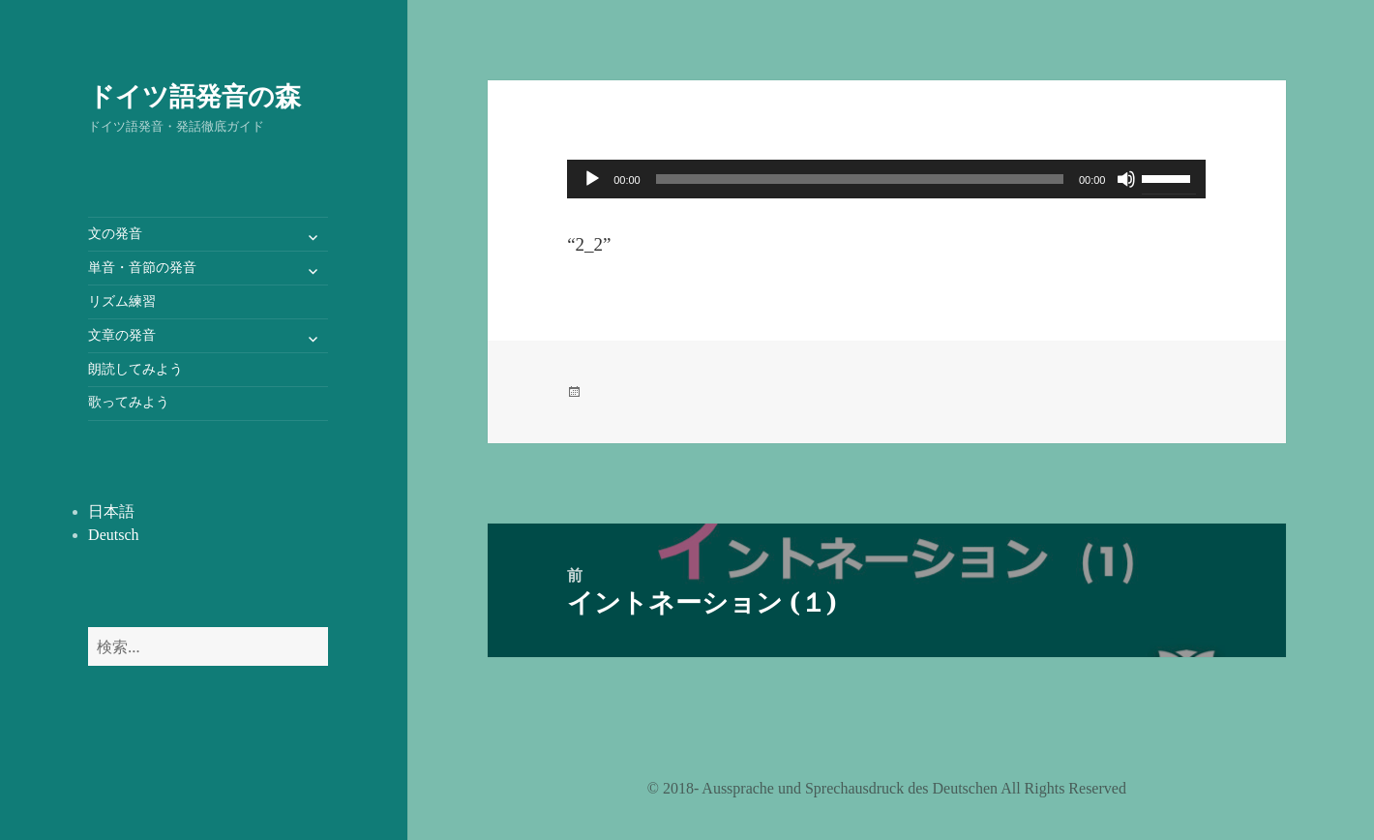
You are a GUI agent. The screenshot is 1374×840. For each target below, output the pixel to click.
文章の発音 (122, 335)
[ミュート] (1126, 179)
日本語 (111, 511)
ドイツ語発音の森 (194, 95)
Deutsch (113, 534)
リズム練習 (122, 301)
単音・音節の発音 (142, 267)
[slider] (859, 179)
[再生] (592, 179)
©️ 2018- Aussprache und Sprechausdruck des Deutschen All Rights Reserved (886, 788)
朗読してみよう (135, 369)
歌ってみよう (128, 402)
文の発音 (115, 233)
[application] (886, 179)
